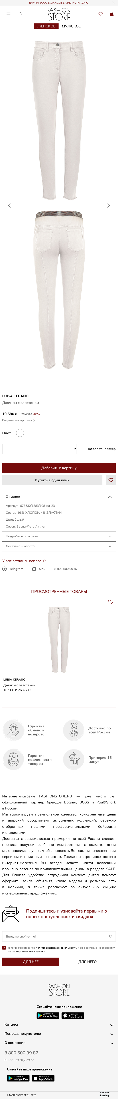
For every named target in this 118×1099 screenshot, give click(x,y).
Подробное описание (22, 536)
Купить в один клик (52, 480)
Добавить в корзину (59, 468)
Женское (46, 26)
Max (38, 569)
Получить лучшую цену (18, 420)
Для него (87, 961)
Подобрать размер (101, 449)
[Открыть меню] (8, 14)
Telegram (12, 569)
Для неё (31, 961)
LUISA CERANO (15, 396)
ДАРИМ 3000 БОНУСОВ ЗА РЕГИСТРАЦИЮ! (59, 3)
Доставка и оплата (20, 546)
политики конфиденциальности (56, 947)
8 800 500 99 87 (65, 569)
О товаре (13, 497)
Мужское (71, 26)
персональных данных (31, 951)
